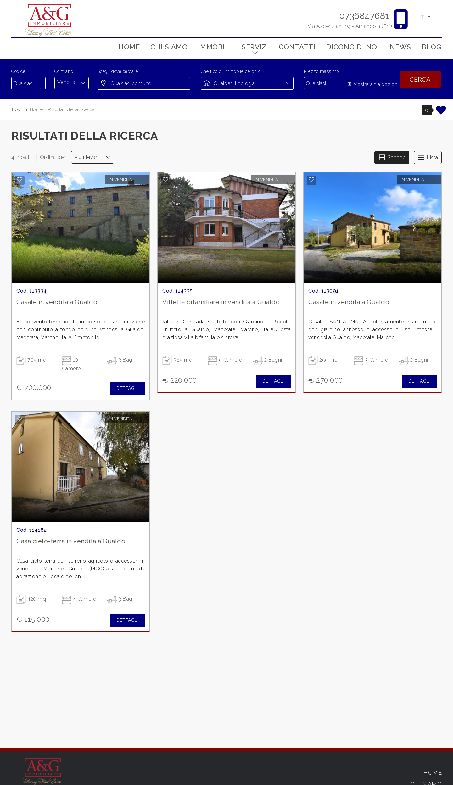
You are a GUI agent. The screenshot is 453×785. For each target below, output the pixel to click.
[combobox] (71, 82)
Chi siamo (169, 47)
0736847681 (364, 16)
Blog (431, 47)
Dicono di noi (352, 47)
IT (422, 17)
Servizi (255, 47)
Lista (427, 157)
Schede (392, 157)
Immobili (214, 47)
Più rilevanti (93, 157)
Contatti (297, 47)
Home (129, 47)
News (400, 47)
